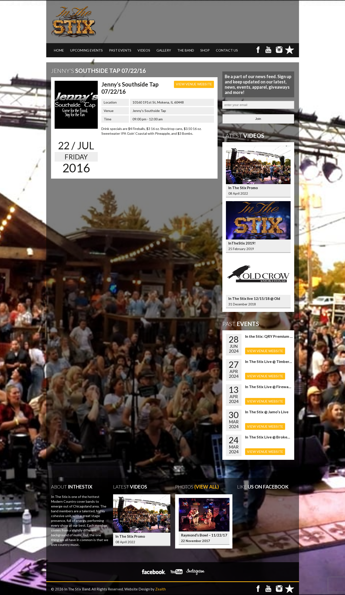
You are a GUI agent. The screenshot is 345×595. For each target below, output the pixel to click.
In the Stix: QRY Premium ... (269, 336)
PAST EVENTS (120, 50)
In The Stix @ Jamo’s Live (266, 411)
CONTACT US (227, 50)
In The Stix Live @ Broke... (267, 437)
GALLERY (163, 50)
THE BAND (185, 50)
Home (59, 50)
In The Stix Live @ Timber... (268, 361)
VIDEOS (144, 50)
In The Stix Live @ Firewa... (268, 386)
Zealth (160, 589)
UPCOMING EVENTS (86, 50)
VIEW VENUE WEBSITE (194, 84)
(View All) (206, 487)
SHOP (205, 50)
